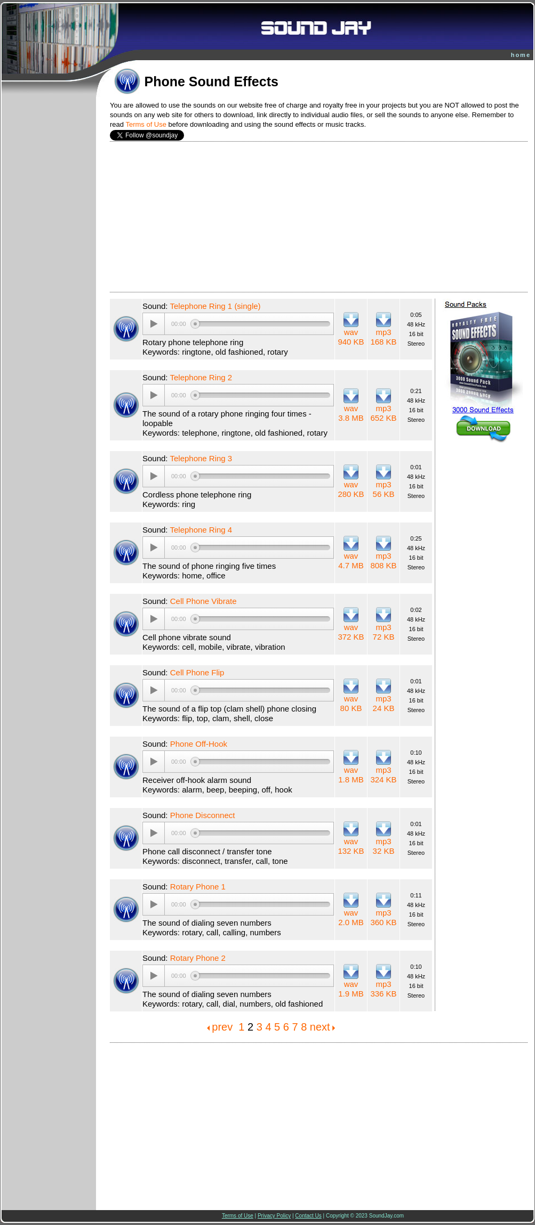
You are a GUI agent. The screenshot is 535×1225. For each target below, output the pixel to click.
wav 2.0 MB (351, 917)
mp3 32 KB (384, 846)
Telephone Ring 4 (201, 529)
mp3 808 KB (383, 560)
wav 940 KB (351, 337)
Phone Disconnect (202, 815)
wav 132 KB (351, 846)
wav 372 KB (351, 632)
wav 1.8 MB (351, 774)
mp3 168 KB (383, 337)
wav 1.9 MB (351, 988)
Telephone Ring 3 (201, 458)
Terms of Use (145, 124)
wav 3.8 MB (351, 413)
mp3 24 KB (384, 703)
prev (222, 1027)
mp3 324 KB (383, 774)
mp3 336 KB (383, 988)
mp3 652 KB (383, 413)
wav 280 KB (351, 489)
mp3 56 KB (384, 489)
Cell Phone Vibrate (203, 601)
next (320, 1027)
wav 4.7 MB (351, 560)
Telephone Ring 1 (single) (215, 306)
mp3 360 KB (383, 917)
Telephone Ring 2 (201, 377)
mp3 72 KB (384, 632)
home (521, 55)
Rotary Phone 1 (198, 886)
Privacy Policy (274, 1216)
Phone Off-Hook (198, 743)
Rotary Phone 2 (198, 957)
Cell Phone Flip (197, 672)
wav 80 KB (351, 703)
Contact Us (308, 1216)
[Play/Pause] (153, 323)
